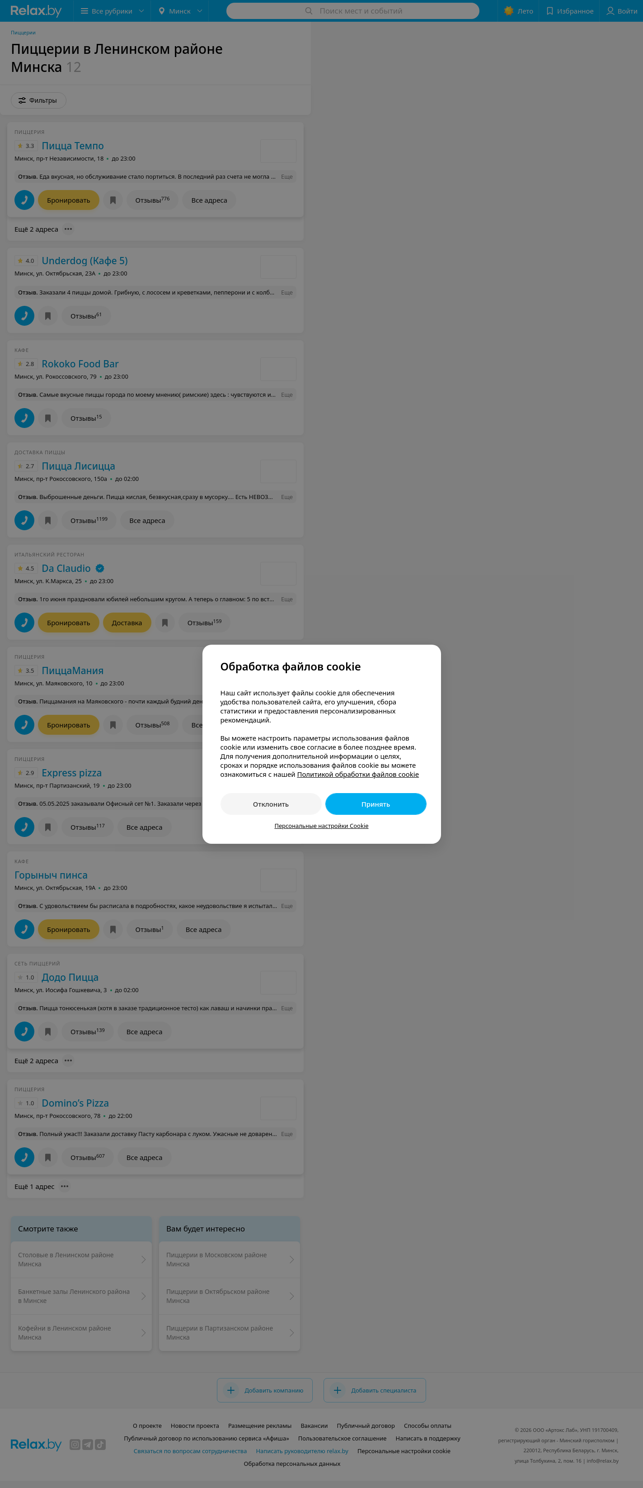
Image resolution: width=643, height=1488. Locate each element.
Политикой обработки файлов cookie (358, 774)
